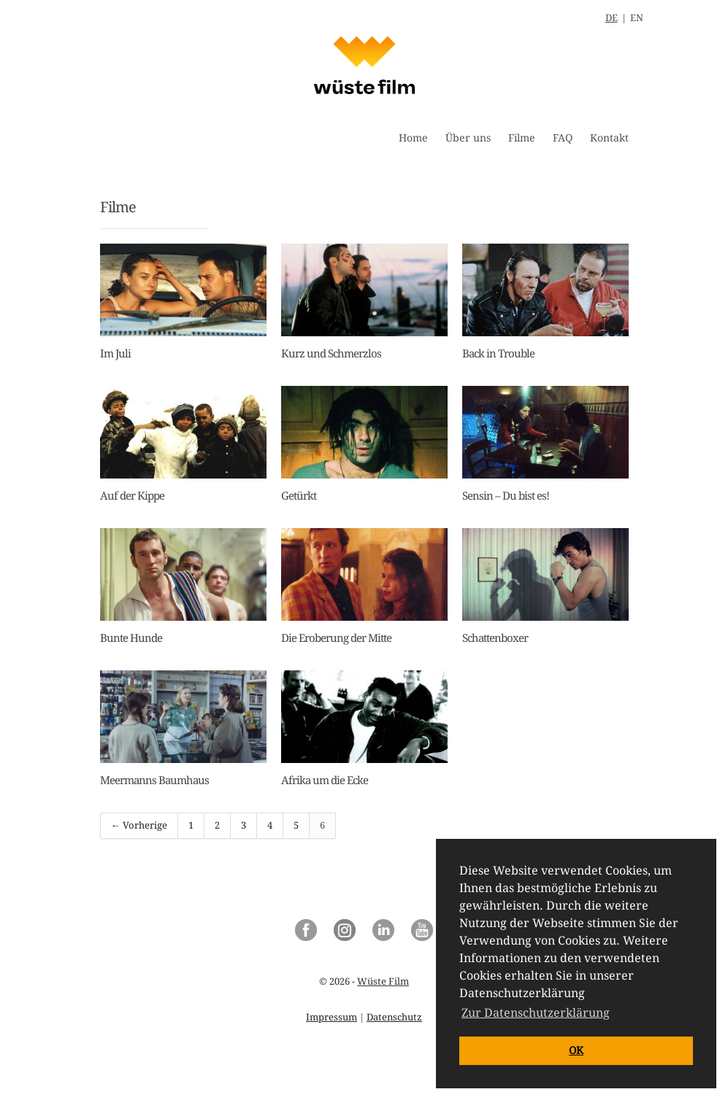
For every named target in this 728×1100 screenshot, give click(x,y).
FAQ (562, 138)
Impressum (331, 1017)
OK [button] (576, 1050)
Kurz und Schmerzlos (331, 353)
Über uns (468, 138)
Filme (521, 138)
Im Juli (115, 353)
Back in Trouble (498, 353)
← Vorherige (139, 825)
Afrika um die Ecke (324, 780)
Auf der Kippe (132, 496)
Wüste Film (383, 981)
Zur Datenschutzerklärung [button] (535, 1013)
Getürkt (298, 496)
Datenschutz (394, 1017)
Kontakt (609, 138)
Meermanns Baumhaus (154, 780)
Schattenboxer (495, 638)
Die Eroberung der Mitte (336, 638)
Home (413, 138)
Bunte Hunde (131, 638)
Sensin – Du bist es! (505, 496)
